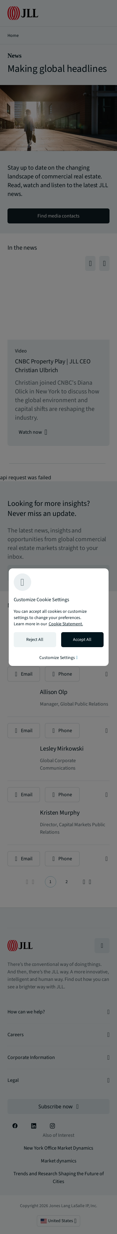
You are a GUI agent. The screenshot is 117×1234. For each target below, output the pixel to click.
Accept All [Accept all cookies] (82, 640)
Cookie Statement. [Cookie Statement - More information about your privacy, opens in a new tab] (66, 624)
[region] (59, 617)
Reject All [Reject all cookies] (34, 640)
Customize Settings (58, 658)
